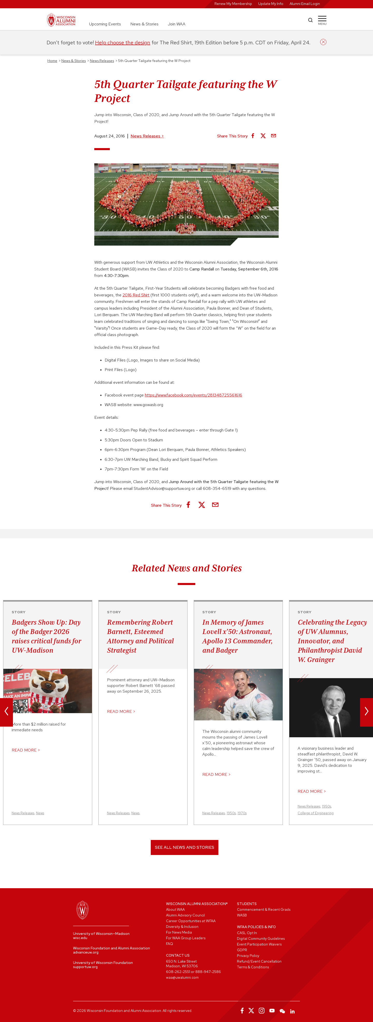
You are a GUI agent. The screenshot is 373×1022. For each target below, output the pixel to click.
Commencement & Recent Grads (263, 909)
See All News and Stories (184, 847)
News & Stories (144, 24)
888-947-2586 (208, 971)
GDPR (242, 950)
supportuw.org (85, 966)
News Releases (147, 136)
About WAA (175, 909)
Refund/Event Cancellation (259, 961)
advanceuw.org (85, 952)
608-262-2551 (178, 971)
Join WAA (176, 24)
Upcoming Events (105, 24)
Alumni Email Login (305, 3)
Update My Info (270, 3)
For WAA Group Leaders (185, 938)
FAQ (169, 943)
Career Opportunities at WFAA (191, 921)
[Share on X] (263, 136)
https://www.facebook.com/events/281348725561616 (193, 395)
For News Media (179, 932)
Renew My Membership (233, 3)
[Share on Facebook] (253, 136)
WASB (242, 915)
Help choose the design (122, 42)
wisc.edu (80, 937)
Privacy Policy (248, 955)
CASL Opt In (247, 932)
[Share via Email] (273, 136)
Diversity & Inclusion (182, 926)
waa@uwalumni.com (182, 977)
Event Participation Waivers (259, 944)
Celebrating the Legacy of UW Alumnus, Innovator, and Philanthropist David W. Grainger (332, 641)
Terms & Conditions (253, 967)
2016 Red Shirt (136, 295)
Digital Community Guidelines (261, 938)
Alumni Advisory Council (185, 915)
